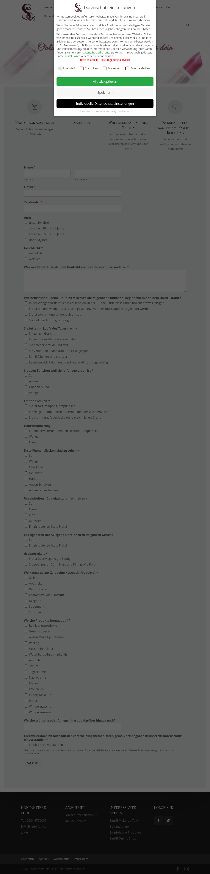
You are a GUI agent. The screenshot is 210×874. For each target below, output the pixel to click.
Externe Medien (137, 66)
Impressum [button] (124, 109)
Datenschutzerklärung (95, 50)
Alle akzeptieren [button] (105, 79)
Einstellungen (72, 54)
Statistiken (89, 66)
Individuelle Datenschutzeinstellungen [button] (105, 101)
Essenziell (66, 66)
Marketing (111, 66)
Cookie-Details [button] (87, 109)
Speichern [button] (104, 90)
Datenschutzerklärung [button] (106, 109)
